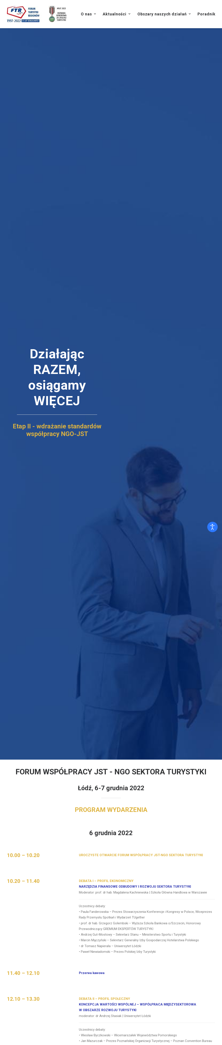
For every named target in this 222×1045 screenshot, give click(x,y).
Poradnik (206, 14)
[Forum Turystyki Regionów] (38, 14)
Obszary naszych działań (164, 14)
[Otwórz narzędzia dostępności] (212, 527)
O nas (88, 14)
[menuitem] (88, 14)
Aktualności (117, 14)
